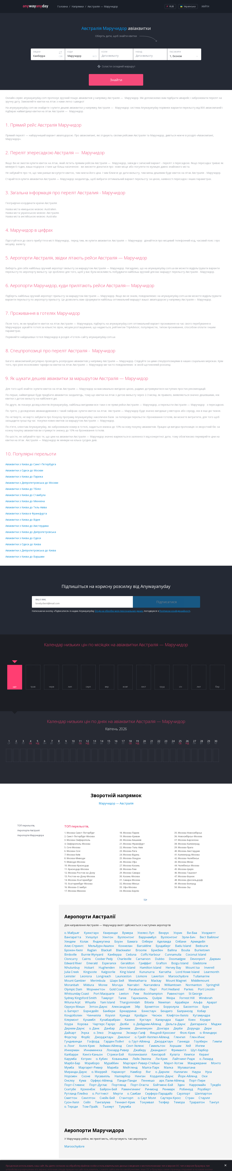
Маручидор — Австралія (116, 803)
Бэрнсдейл (90, 1011)
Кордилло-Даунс (161, 1076)
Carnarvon (143, 959)
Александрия (121, 1007)
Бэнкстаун (149, 1011)
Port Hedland (170, 989)
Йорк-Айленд (187, 1076)
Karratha (165, 972)
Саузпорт (183, 1094)
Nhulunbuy (72, 968)
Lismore (141, 976)
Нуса (208, 1072)
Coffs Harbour (150, 954)
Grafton (161, 963)
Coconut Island (196, 954)
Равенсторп (175, 994)
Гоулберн (201, 1041)
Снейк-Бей (107, 1098)
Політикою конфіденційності (174, 611)
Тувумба (125, 1107)
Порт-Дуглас (98, 1085)
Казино (130, 1020)
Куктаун (145, 1020)
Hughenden (107, 968)
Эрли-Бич (188, 937)
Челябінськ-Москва (188, 865)
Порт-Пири (197, 1080)
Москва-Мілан (185, 861)
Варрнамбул (147, 937)
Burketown (202, 950)
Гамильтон (157, 1046)
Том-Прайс (90, 1107)
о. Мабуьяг (71, 933)
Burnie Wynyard (92, 954)
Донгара (163, 1028)
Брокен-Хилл (73, 950)
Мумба (69, 1067)
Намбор (135, 1072)
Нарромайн (197, 1085)
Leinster (70, 976)
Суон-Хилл (71, 1102)
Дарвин (215, 959)
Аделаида (164, 941)
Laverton (158, 976)
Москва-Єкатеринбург (80, 880)
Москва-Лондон (132, 858)
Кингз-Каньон (93, 1054)
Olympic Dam (73, 989)
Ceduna (131, 954)
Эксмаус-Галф (135, 1033)
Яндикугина (101, 941)
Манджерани (197, 1063)
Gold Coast (116, 989)
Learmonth (211, 972)
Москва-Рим (129, 869)
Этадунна (115, 1033)
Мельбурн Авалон (101, 946)
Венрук (164, 933)
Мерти (118, 1094)
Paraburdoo (137, 989)
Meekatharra (137, 981)
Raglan (92, 950)
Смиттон (70, 1098)
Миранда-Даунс (75, 1072)
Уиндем (69, 941)
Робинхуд (186, 1089)
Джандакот (158, 1050)
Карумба (70, 1059)
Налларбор (122, 1076)
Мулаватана (186, 1067)
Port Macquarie (104, 994)
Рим (136, 994)
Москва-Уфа (130, 861)
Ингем (200, 1046)
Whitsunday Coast (76, 994)
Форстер (70, 1037)
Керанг (204, 1054)
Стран (189, 1098)
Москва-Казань (131, 865)
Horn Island (127, 968)
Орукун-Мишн (74, 1007)
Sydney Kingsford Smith (80, 998)
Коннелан (125, 946)
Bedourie (202, 946)
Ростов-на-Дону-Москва (81, 876)
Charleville (124, 959)
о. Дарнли (162, 1072)
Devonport (197, 959)
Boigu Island (179, 963)
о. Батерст (71, 1011)
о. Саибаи (134, 1094)
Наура (196, 1072)
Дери (208, 1028)
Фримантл (178, 1050)
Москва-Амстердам (189, 851)
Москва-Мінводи (76, 858)
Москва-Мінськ (131, 883)
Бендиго (167, 1011)
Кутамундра (201, 1015)
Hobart (89, 968)
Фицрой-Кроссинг (162, 1033)
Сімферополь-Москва (78, 843)
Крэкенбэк (87, 1089)
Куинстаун (91, 933)
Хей (188, 1046)
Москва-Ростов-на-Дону (81, 872)
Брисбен (157, 950)
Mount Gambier (75, 981)
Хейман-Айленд (111, 1046)
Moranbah (71, 985)
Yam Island (107, 1002)
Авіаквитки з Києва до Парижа (24, 476)
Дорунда (193, 1028)
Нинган (140, 1076)
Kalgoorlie (108, 972)
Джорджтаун (104, 1037)
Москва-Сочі (73, 851)
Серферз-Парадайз (158, 1094)
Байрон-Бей (108, 1089)
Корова (82, 1024)
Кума (82, 1080)
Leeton (124, 994)
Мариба (112, 1067)
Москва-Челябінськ (188, 858)
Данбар (109, 1028)
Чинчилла (94, 1015)
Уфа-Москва (130, 887)
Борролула (171, 1007)
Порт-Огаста (139, 1085)
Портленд (119, 1085)
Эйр (137, 1007)
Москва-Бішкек (186, 876)
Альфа (197, 1002)
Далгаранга (198, 1024)
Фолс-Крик (187, 1033)
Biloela (149, 1002)
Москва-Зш (184, 887)
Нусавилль (102, 1076)
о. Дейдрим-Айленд (147, 1024)
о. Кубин (101, 1059)
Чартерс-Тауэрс (104, 1024)
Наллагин (180, 1072)
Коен (191, 1020)
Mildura (88, 985)
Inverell (209, 968)
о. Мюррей (99, 1072)
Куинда (125, 1015)
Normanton (194, 985)
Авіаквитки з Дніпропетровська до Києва (30, 550)
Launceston (123, 976)
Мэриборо (92, 1063)
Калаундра (163, 1020)
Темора (179, 1102)
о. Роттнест (100, 1094)
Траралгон (197, 1102)
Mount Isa (193, 968)
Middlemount (200, 981)
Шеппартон (203, 1094)
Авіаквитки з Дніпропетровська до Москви (31, 482)
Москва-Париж (131, 832)
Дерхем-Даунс (74, 1028)
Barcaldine (144, 946)
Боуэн (118, 941)
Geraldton (127, 963)
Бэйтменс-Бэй (163, 1085)
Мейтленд (130, 1067)
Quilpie (157, 998)
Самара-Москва (131, 880)
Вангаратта (72, 937)
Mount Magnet (176, 981)
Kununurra (146, 972)
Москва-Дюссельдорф (190, 880)
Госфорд (93, 1041)
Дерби (178, 1028)
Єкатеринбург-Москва (80, 883)
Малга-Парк (150, 1067)
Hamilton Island (150, 968)
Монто (216, 1063)
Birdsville (70, 954)
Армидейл (198, 941)
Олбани (180, 941)
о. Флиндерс (208, 1033)
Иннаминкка (93, 1050)
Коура (68, 1024)
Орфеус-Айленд (102, 1080)
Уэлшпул (92, 937)
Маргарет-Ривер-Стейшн (141, 1063)
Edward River (73, 963)
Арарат (212, 1002)
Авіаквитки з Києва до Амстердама (27, 525)
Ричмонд (151, 1089)
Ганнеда (183, 1041)
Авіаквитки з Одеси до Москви (24, 470)
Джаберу (139, 1050)
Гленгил (179, 1037)
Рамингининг (130, 1089)
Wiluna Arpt (72, 1002)
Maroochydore (178, 976)
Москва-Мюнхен (77, 890)
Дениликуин (143, 1028)
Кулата (175, 1054)
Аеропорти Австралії (28, 830)
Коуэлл (110, 1015)
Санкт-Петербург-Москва (81, 836)
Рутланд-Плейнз (76, 1094)
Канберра (114, 954)
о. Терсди (71, 1107)
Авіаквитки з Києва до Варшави (24, 556)
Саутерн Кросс (170, 1098)
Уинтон (107, 937)
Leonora (86, 976)
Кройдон (140, 1015)
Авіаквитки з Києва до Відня (22, 519)
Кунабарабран (110, 1020)
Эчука (85, 1033)
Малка (168, 1067)
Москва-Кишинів (132, 840)
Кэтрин (86, 1059)
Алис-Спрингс (74, 946)
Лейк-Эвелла (141, 1059)
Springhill (212, 985)
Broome (141, 950)
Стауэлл (204, 1098)
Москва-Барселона (188, 840)
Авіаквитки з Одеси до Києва (23, 544)
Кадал (179, 1020)
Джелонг (124, 1037)
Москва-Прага (185, 847)
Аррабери (182, 1002)
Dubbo (159, 959)
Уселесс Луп (145, 933)
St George (195, 994)
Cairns (86, 959)
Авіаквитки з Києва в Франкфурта (26, 513)
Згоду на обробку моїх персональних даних (119, 611)
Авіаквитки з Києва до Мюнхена (25, 501)
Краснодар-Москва (78, 869)
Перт (153, 989)
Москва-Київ (73, 854)
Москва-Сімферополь (78, 840)
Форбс (85, 1037)
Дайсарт (70, 1033)
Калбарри (71, 1054)
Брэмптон (152, 1007)
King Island (127, 972)
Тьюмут (108, 1107)
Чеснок (157, 1015)
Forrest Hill (186, 998)
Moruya (117, 985)
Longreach (103, 976)
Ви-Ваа (192, 933)
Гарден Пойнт (114, 1041)
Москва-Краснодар (78, 865)
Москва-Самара (131, 872)
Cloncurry (71, 959)
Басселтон (190, 1007)
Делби (124, 1024)
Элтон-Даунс (98, 1007)
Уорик (177, 933)
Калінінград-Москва (189, 854)
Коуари (205, 1020)
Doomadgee (177, 959)
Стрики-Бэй (115, 1054)
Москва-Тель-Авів (133, 847)
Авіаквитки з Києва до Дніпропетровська (30, 532)
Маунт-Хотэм (173, 1063)
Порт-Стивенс (74, 1085)
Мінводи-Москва (76, 861)
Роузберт (204, 1089)
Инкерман (71, 1050)
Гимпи (217, 1041)
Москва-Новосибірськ (190, 832)
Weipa (170, 998)
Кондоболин (73, 1015)
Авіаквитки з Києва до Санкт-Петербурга (30, 464)
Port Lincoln (206, 989)
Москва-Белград (187, 883)
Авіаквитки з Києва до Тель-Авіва (26, 507)
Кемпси (189, 1054)
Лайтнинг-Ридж (183, 1059)
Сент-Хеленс (135, 1046)
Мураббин (111, 1063)
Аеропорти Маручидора (30, 835)
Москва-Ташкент (187, 872)
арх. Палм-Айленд (172, 1080)
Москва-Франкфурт (134, 843)
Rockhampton (153, 994)
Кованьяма (120, 1059)
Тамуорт (107, 998)
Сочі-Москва (73, 847)
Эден (181, 1085)
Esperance (109, 963)
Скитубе (70, 1089)
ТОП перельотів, (26, 825)
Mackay (156, 981)
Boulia (185, 950)
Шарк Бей (117, 981)
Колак (84, 941)
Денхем (124, 1028)
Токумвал (147, 1102)
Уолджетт (209, 933)
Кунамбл (89, 1020)
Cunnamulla (173, 954)
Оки (204, 1076)
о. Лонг (69, 1046)
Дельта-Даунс (176, 1024)
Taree (122, 998)
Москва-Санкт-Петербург (81, 832)
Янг (148, 1072)
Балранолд (185, 1011)
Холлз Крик (87, 1046)
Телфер (163, 1102)
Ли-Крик (162, 1059)
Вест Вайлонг (209, 937)
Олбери (147, 941)
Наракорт (118, 1072)
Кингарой (158, 1054)
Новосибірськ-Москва (190, 836)
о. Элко (98, 1033)
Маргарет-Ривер (90, 1067)
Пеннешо (148, 1080)
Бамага (132, 941)
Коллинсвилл (137, 1054)
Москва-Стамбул (77, 887)
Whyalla (90, 1002)
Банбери (109, 1011)
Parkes (188, 989)
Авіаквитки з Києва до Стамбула (25, 495)
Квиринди (110, 933)
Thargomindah (129, 1002)
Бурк (205, 1007)
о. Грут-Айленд (139, 1041)
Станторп (126, 1098)
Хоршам (175, 1046)
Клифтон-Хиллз (177, 1015)
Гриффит (145, 963)
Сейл (87, 1102)
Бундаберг (163, 946)
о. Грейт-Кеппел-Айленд (152, 1037)
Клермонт (71, 1020)
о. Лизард (206, 1059)
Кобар (201, 1011)
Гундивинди (73, 1041)
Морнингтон (96, 989)
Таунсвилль (139, 998)
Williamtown (172, 985)
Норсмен (70, 1076)
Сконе (86, 1076)
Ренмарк (168, 1089)
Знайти (116, 80)
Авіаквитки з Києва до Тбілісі (23, 489)
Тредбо (215, 1085)
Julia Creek (71, 972)
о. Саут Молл (147, 1098)
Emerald (92, 963)
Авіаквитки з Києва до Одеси (23, 538)
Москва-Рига (130, 851)
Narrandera (152, 985)
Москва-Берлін (131, 890)
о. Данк (94, 1028)
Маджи (216, 1024)
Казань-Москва (131, 876)
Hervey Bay (173, 968)
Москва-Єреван (131, 836)
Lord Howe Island (187, 972)
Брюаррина (128, 1011)
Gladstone (200, 963)
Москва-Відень (131, 854)
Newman (164, 1002)
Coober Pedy (104, 959)
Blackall (106, 950)
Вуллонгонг (126, 937)
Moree (102, 985)
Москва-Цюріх (186, 869)
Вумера (127, 933)
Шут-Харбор (199, 1050)
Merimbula (97, 981)
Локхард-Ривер (118, 1050)
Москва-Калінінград (189, 843)
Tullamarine (201, 976)
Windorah (205, 998)
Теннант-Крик (125, 1102)
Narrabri (133, 985)
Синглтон (88, 1098)
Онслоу (69, 1080)
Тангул (214, 1102)
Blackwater (123, 950)
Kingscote (90, 972)
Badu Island (183, 946)
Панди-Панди (127, 1080)
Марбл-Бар (72, 1063)
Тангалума (102, 1102)
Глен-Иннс (197, 1037)
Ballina (172, 950)
